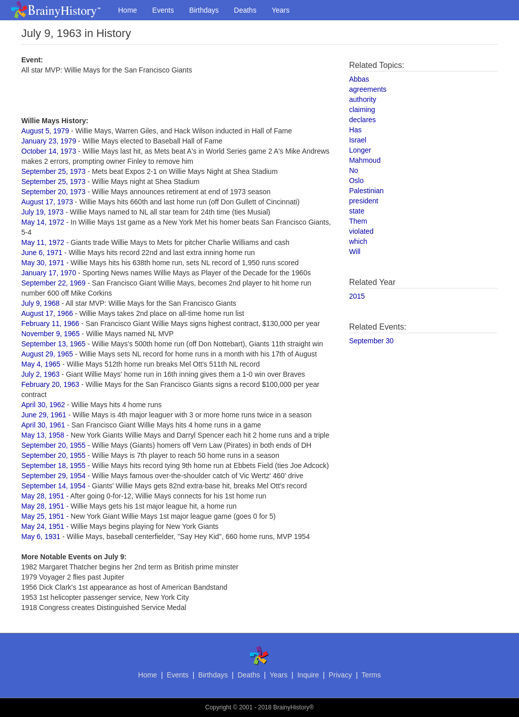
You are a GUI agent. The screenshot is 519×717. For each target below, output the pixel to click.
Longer (360, 150)
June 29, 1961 (43, 415)
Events (163, 10)
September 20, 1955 (53, 445)
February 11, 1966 (50, 323)
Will (355, 251)
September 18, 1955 (53, 465)
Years (280, 10)
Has (355, 130)
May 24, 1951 (42, 526)
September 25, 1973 (53, 171)
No (353, 170)
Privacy (340, 675)
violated (361, 231)
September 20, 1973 (53, 192)
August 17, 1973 (47, 202)
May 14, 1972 (42, 222)
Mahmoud (365, 160)
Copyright (218, 707)
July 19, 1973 (42, 212)
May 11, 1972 (42, 242)
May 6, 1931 (40, 536)
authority (363, 99)
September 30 (371, 341)
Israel (357, 140)
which (358, 241)
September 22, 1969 (53, 283)
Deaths (245, 10)
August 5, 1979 (45, 131)
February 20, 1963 (50, 384)
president (364, 201)
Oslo (356, 180)
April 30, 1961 (43, 425)
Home (127, 10)
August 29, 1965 (47, 354)
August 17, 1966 (47, 313)
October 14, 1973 (48, 151)
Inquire (308, 675)
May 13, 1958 (42, 435)
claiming (362, 109)
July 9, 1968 (40, 303)
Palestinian (366, 191)
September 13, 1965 (53, 344)
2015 (357, 296)
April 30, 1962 (43, 405)
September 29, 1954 (53, 476)
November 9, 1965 (50, 334)
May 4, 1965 (40, 364)
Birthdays (203, 10)
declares (362, 120)
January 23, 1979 (48, 141)
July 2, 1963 (40, 374)
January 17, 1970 (48, 273)
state (356, 211)
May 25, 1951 (42, 516)
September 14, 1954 (53, 486)
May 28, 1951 (42, 496)
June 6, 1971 (41, 252)
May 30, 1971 (42, 263)
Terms (371, 675)
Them (358, 221)
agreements (368, 89)
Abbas (359, 79)
